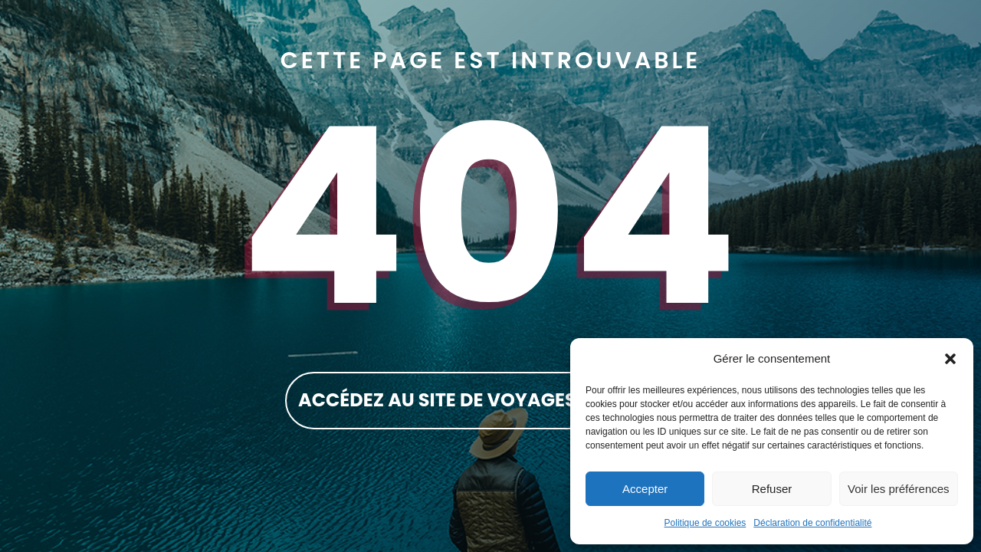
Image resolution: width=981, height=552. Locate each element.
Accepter (645, 488)
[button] (950, 358)
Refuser (772, 488)
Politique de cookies (705, 523)
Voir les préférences (899, 488)
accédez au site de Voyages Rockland (490, 399)
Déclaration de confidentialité (812, 523)
